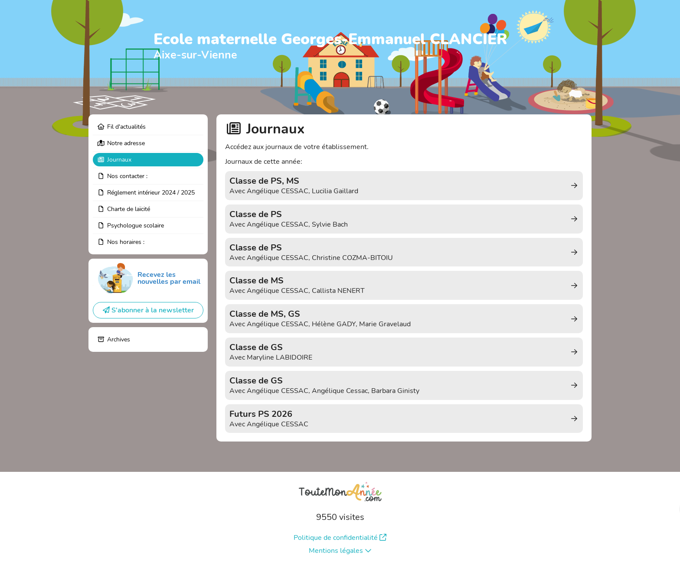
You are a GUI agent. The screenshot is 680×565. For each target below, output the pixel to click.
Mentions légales (340, 550)
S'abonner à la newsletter (148, 310)
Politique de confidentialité (340, 537)
